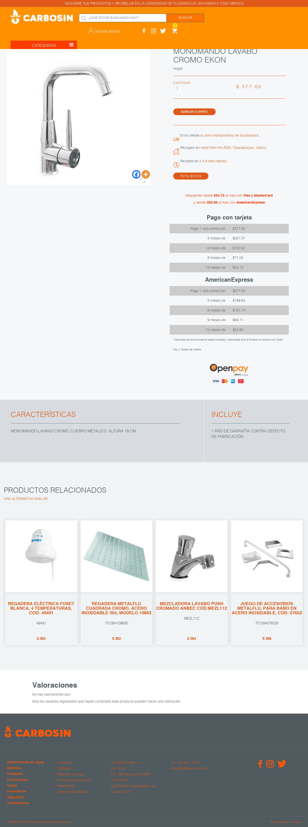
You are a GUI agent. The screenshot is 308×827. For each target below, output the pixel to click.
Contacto (64, 768)
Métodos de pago (71, 774)
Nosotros (64, 762)
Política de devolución (74, 780)
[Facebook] (136, 174)
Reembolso (66, 786)
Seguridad (15, 797)
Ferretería (15, 773)
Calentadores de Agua (25, 762)
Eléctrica (14, 768)
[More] (145, 174)
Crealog (296, 821)
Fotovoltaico (17, 779)
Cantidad (182, 83)
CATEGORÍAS (52, 40)
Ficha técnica (190, 176)
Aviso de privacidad (72, 791)
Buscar (185, 18)
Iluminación (16, 791)
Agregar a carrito (194, 111)
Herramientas (18, 803)
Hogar (12, 785)
